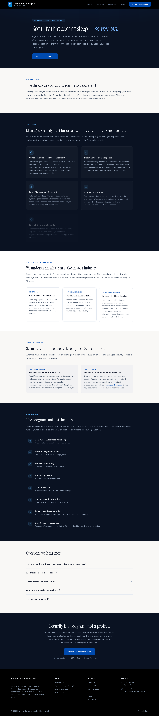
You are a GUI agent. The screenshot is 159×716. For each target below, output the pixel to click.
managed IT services (113, 386)
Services (100, 4)
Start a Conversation (140, 4)
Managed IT (59, 682)
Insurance (92, 693)
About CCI (92, 700)
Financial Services (95, 686)
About (123, 4)
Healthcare (92, 682)
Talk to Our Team (45, 56)
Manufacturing (93, 689)
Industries (112, 4)
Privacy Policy (143, 711)
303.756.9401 (75, 658)
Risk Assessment (61, 689)
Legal (90, 696)
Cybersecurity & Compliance (66, 686)
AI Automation (60, 693)
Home (89, 4)
